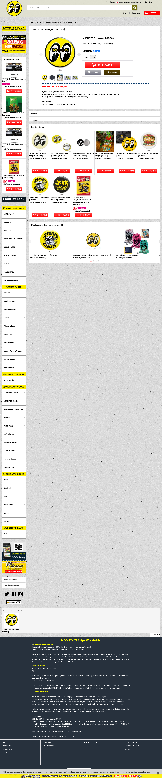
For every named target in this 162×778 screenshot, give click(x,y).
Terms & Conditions (11, 579)
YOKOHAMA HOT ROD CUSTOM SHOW (15, 239)
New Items (7, 222)
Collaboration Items (11, 280)
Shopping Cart (8, 749)
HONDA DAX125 (10, 255)
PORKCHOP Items (10, 272)
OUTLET (6, 534)
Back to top (156, 634)
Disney (6, 521)
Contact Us (128, 749)
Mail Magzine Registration (93, 742)
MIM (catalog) (9, 214)
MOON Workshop (10, 451)
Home (5, 742)
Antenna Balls (9, 368)
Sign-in (125, 13)
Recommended (49, 746)
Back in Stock (9, 230)
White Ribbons (9, 343)
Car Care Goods (9, 359)
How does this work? (12, 585)
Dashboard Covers (10, 301)
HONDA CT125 (9, 264)
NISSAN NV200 (9, 247)
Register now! (136, 13)
